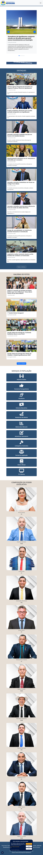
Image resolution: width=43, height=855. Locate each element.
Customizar (29, 843)
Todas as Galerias (21, 363)
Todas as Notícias (21, 267)
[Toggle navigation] (40, 3)
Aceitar (29, 848)
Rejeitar (29, 846)
